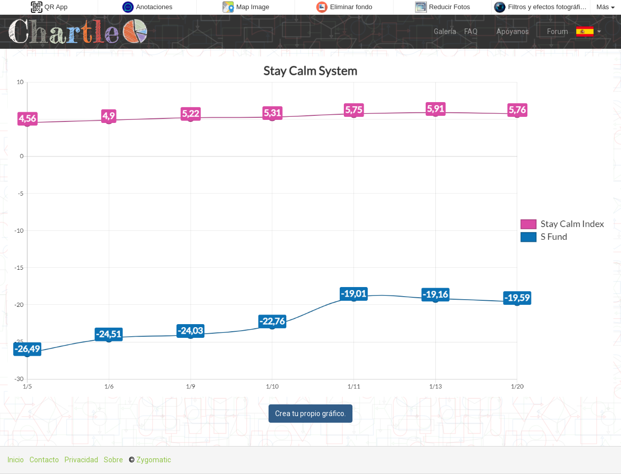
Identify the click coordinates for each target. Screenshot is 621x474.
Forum (553, 31)
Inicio (16, 460)
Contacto (44, 460)
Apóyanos (507, 31)
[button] (588, 31)
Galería (445, 31)
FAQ (471, 31)
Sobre (113, 460)
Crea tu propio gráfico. (310, 413)
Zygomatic (153, 460)
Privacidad (81, 460)
